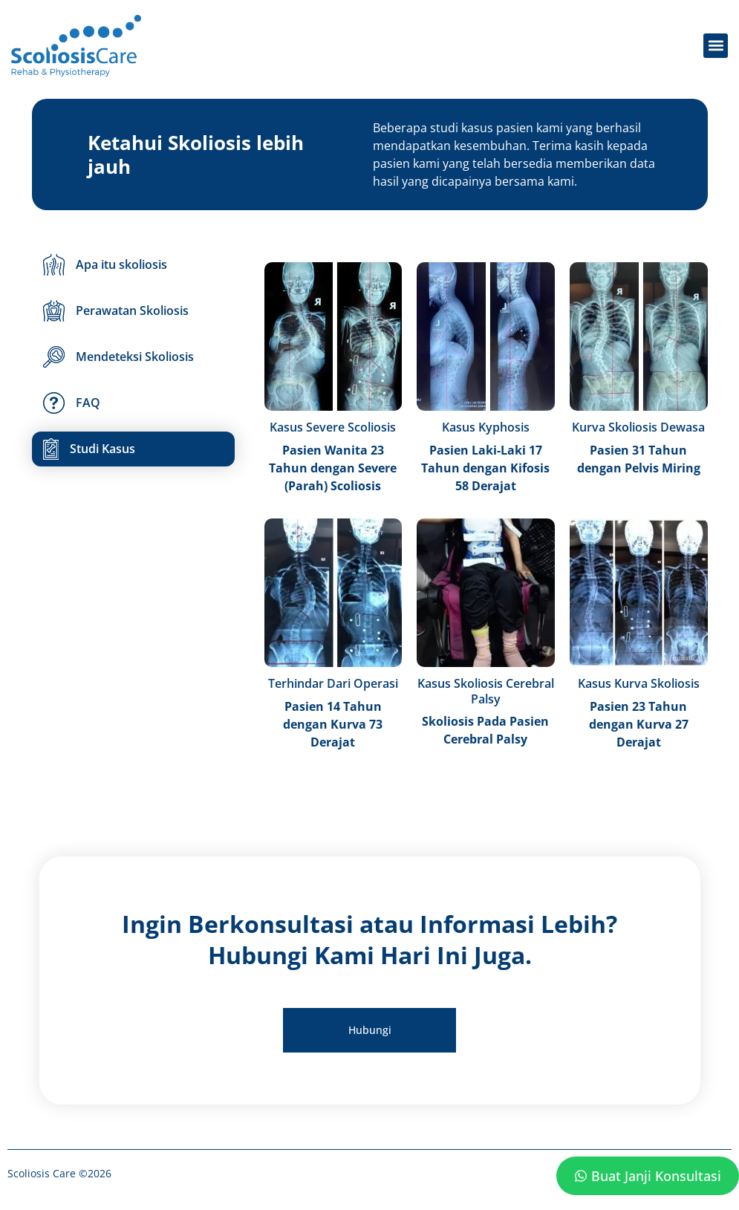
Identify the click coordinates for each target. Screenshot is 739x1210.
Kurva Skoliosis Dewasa (638, 427)
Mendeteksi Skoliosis (118, 357)
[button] (715, 45)
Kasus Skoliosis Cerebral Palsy (485, 691)
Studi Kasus (89, 449)
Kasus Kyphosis (486, 427)
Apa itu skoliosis (105, 265)
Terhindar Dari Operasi (333, 683)
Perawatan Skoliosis (116, 311)
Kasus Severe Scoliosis (333, 427)
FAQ (71, 403)
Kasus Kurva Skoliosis (639, 683)
